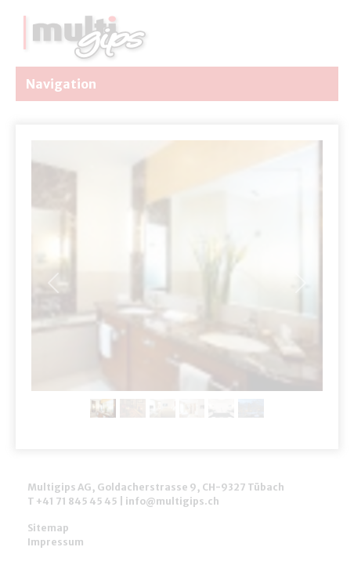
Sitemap (48, 528)
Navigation (59, 84)
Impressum (55, 542)
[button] (301, 282)
